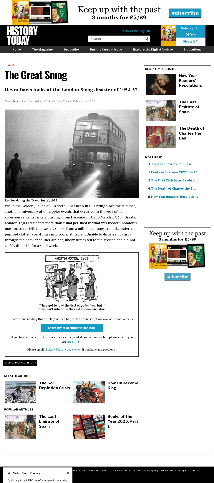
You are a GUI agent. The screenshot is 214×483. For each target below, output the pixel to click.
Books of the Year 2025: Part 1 (123, 421)
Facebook (11, 474)
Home (16, 49)
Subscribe (130, 31)
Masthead (20, 470)
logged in (74, 342)
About (10, 470)
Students (137, 470)
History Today (44, 101)
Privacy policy (151, 470)
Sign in (145, 31)
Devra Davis (12, 101)
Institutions (193, 49)
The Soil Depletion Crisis (54, 385)
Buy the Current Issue (106, 49)
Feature (11, 65)
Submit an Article (76, 470)
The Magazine (42, 49)
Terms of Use (166, 470)
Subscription (190, 28)
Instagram (183, 470)
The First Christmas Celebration (175, 180)
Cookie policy (116, 470)
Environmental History (20, 362)
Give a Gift (191, 41)
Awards (128, 470)
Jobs (38, 470)
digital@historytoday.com (63, 349)
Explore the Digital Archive (153, 49)
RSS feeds (60, 470)
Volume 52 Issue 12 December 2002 (74, 101)
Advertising (48, 470)
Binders (104, 470)
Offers (190, 34)
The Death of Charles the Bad (173, 188)
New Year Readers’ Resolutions (174, 196)
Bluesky (194, 470)
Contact (30, 470)
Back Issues (92, 470)
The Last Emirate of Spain (49, 421)
